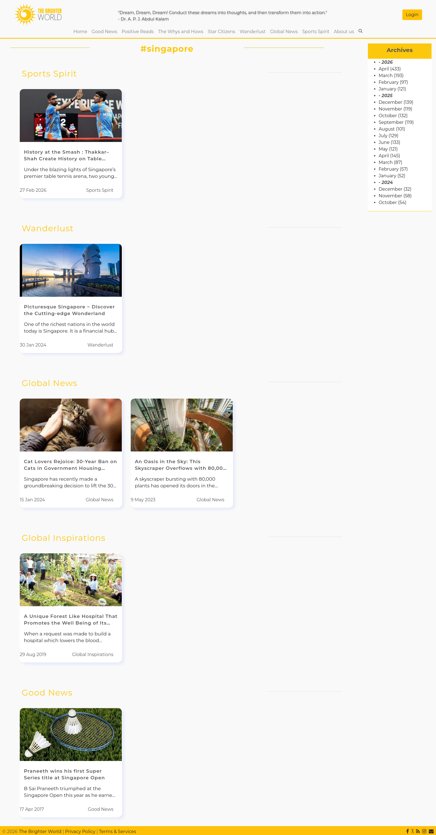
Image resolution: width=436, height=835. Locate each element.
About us (344, 31)
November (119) (395, 109)
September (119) (396, 122)
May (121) (388, 149)
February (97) (393, 82)
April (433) (390, 69)
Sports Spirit (316, 31)
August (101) (392, 129)
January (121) (392, 89)
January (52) (392, 175)
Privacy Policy (80, 831)
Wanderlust (253, 31)
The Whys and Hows (180, 31)
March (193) (391, 75)
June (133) (389, 142)
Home (81, 31)
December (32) (395, 189)
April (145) (389, 155)
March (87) (390, 162)
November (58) (395, 195)
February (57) (393, 169)
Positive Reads (137, 31)
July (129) (388, 135)
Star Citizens (221, 31)
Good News (104, 31)
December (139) (396, 102)
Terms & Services (117, 831)
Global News (284, 31)
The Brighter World (40, 831)
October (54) (393, 202)
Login (412, 14)
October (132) (393, 115)
